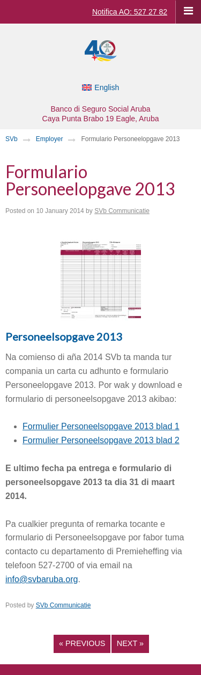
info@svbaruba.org (41, 579)
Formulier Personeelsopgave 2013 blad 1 (101, 426)
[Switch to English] (101, 87)
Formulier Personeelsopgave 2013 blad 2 (101, 440)
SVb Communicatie (122, 211)
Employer (49, 139)
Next (130, 643)
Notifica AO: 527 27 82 (129, 12)
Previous (82, 643)
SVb (11, 139)
